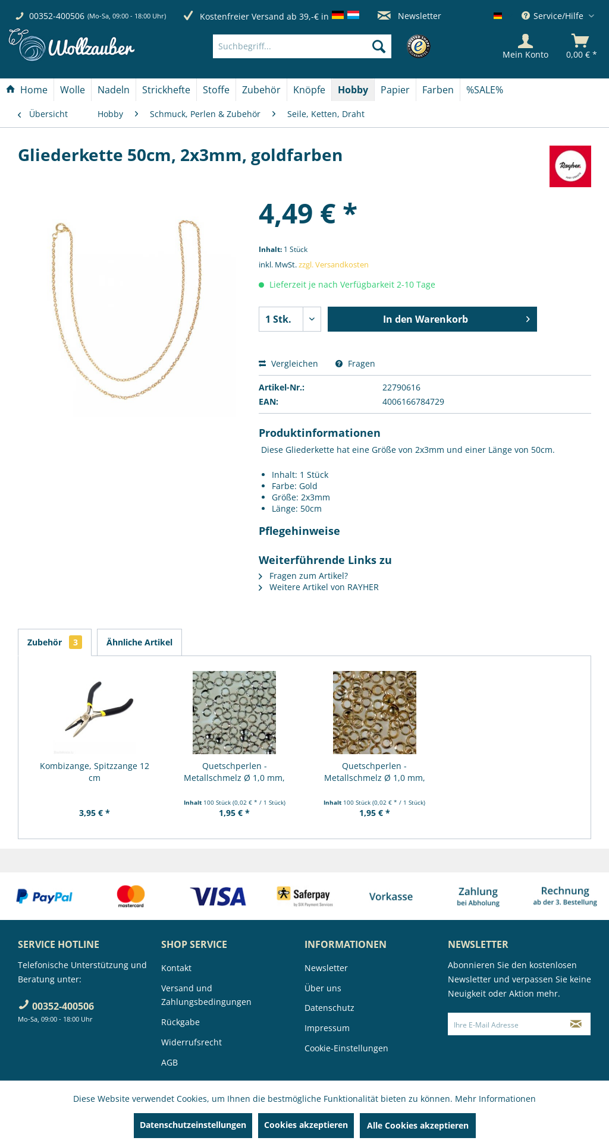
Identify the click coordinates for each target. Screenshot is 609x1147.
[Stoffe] (216, 89)
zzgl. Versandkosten (334, 264)
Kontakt (176, 967)
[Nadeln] (114, 89)
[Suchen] (378, 46)
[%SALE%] (484, 89)
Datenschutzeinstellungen (193, 1124)
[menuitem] (320, 46)
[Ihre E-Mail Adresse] (505, 1024)
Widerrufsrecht (191, 1042)
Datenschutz (329, 1007)
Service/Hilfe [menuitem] (554, 15)
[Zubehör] (261, 89)
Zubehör (54, 642)
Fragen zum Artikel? (303, 575)
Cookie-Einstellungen (346, 1048)
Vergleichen (288, 363)
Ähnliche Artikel (139, 642)
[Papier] (395, 89)
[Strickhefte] (166, 89)
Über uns (322, 988)
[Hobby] (353, 89)
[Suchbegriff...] (302, 46)
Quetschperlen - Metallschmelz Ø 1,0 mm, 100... (234, 772)
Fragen (355, 363)
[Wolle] (72, 89)
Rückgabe (180, 1022)
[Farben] (438, 89)
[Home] (27, 89)
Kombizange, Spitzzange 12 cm (94, 771)
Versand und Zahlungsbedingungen (206, 995)
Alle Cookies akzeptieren (418, 1125)
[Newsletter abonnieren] (576, 1024)
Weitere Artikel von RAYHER (319, 587)
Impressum (327, 1027)
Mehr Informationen (495, 1098)
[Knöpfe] (309, 89)
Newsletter (409, 15)
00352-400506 (56, 15)
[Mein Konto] (525, 46)
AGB (169, 1062)
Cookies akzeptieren (306, 1124)
